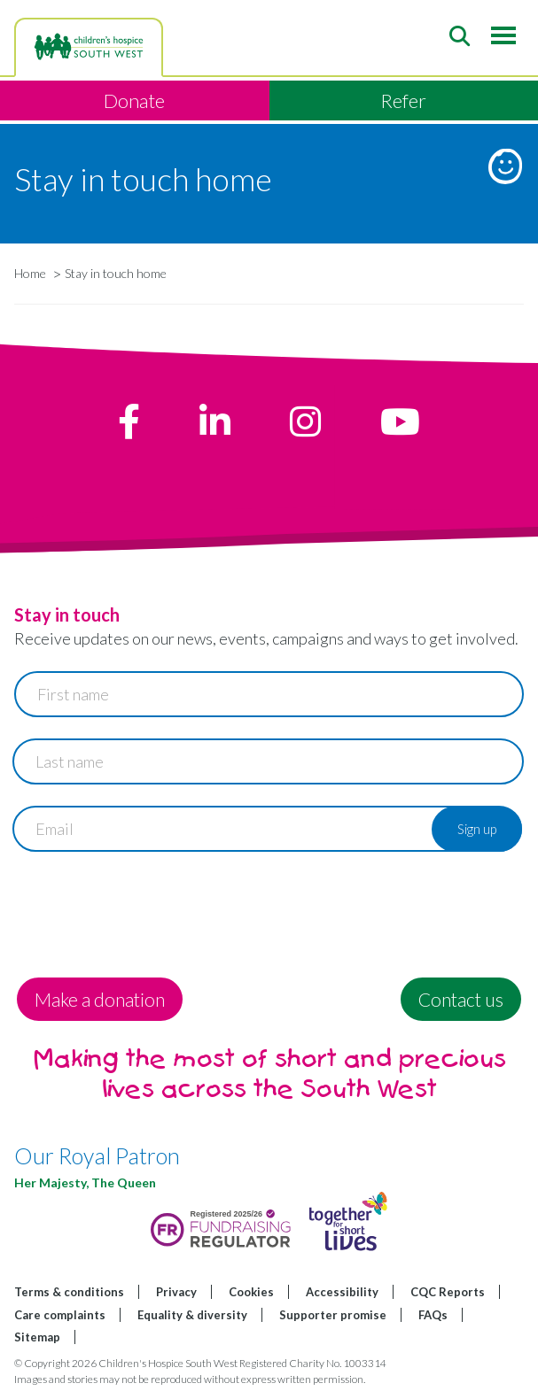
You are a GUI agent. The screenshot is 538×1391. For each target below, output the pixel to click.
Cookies (251, 1292)
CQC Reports (447, 1292)
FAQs (433, 1315)
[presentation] (149, 907)
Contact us (460, 999)
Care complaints (59, 1315)
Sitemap (37, 1337)
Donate (134, 100)
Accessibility (342, 1292)
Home (30, 273)
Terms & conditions (69, 1292)
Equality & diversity (192, 1315)
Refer (403, 100)
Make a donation (100, 999)
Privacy (176, 1292)
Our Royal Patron (97, 1155)
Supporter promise (332, 1315)
